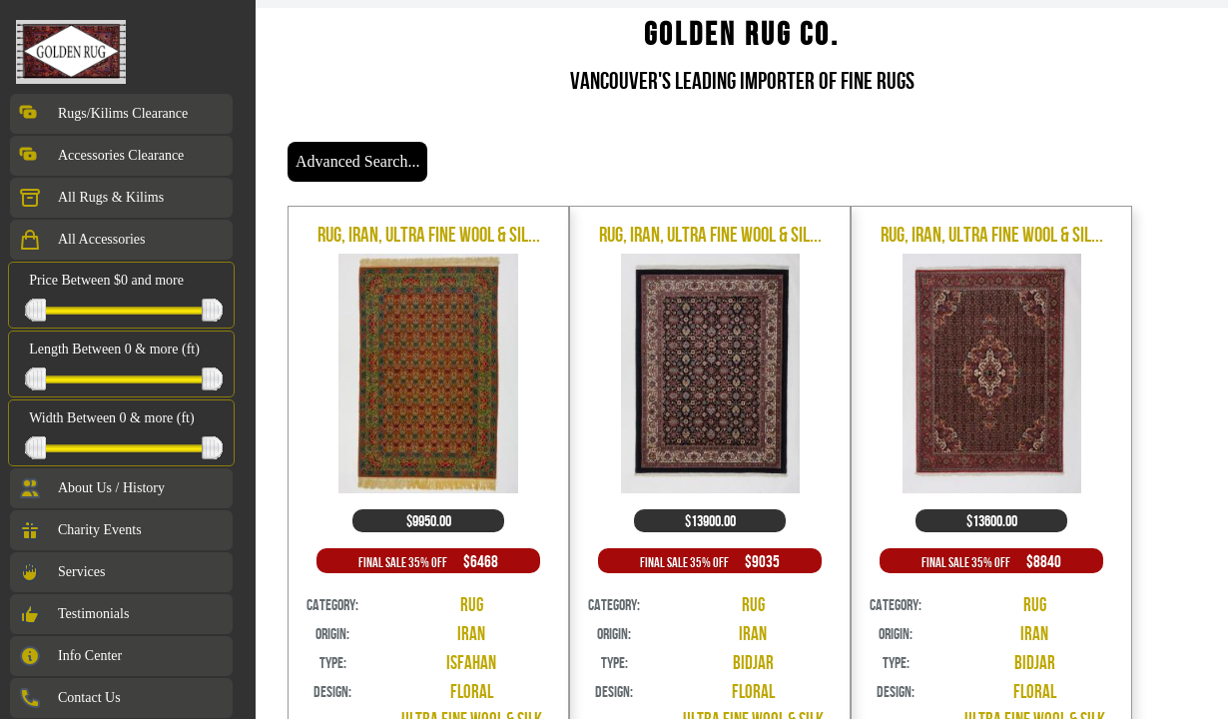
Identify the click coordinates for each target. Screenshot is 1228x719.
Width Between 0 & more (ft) (111, 417)
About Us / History (91, 488)
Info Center (70, 656)
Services (61, 572)
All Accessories (81, 240)
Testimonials (73, 614)
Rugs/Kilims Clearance (103, 114)
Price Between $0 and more (106, 280)
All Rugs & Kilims (91, 198)
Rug (471, 604)
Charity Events (80, 530)
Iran (471, 633)
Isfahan (471, 662)
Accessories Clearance (101, 156)
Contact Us (69, 698)
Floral (471, 691)
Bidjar (753, 662)
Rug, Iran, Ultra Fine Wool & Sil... (428, 234)
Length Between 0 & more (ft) (114, 349)
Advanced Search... (357, 161)
